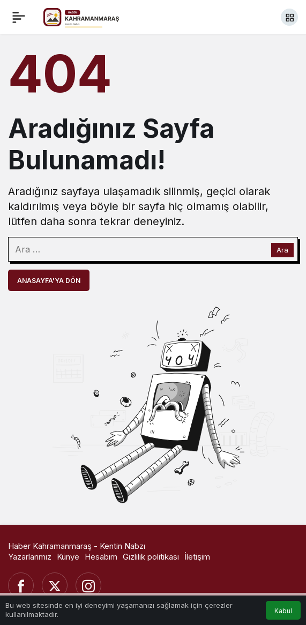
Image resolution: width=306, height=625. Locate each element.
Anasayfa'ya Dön (48, 281)
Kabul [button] (283, 611)
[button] (289, 17)
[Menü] (18, 17)
